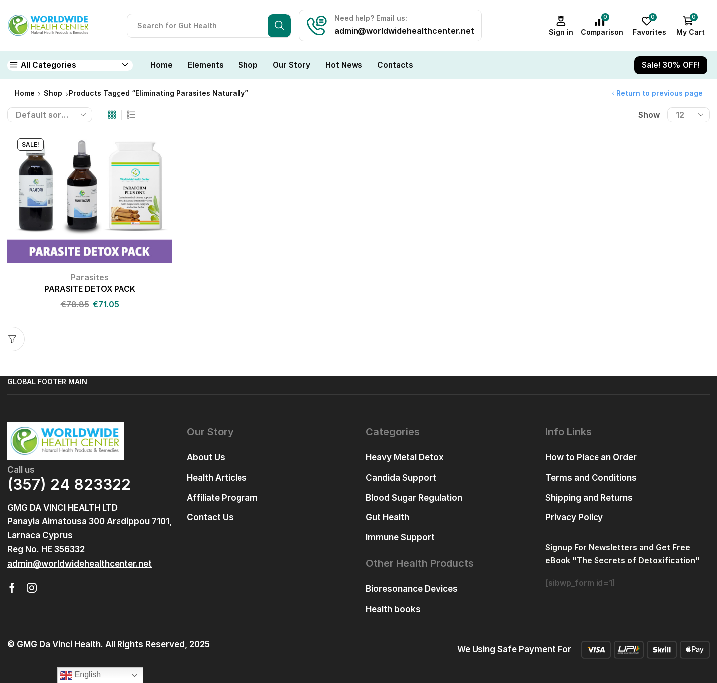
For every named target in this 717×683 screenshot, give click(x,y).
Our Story (291, 65)
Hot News (343, 65)
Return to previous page (659, 93)
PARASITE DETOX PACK (89, 289)
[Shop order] (49, 114)
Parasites (90, 277)
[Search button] (279, 25)
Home (161, 65)
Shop (248, 65)
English (80, 675)
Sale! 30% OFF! (671, 65)
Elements (206, 65)
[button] (79, 564)
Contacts (395, 65)
